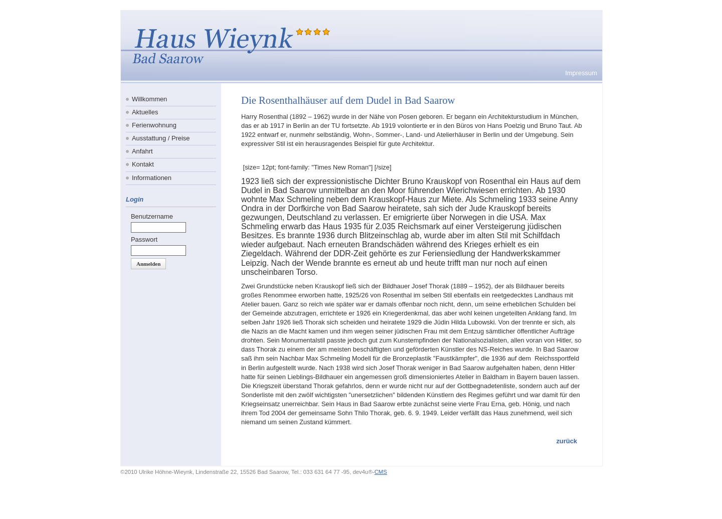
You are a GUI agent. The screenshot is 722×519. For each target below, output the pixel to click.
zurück (566, 441)
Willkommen (149, 99)
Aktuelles (145, 112)
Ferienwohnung (154, 125)
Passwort (144, 239)
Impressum (581, 73)
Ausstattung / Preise (161, 138)
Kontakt (143, 164)
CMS (381, 472)
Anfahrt (142, 151)
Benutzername (152, 216)
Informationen (151, 178)
